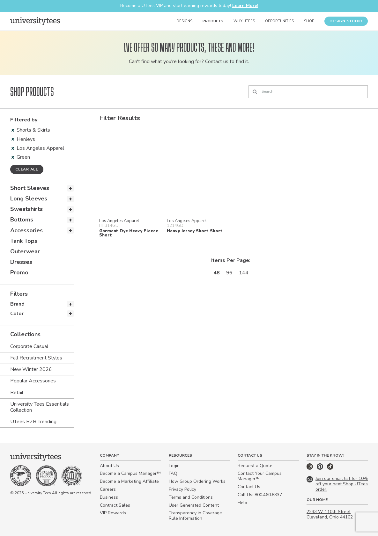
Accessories (26, 230)
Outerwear (25, 251)
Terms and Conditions (191, 497)
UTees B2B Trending (33, 421)
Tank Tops (23, 241)
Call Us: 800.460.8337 (260, 495)
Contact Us (249, 487)
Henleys (23, 139)
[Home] (35, 21)
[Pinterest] (320, 468)
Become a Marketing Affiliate (129, 481)
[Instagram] (310, 468)
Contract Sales (115, 505)
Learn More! (245, 6)
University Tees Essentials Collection (39, 407)
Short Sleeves (29, 188)
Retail (16, 392)
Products (213, 21)
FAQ (173, 473)
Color (17, 313)
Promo (19, 272)
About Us (109, 466)
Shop (309, 21)
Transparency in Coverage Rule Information (195, 515)
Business (109, 497)
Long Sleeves (28, 198)
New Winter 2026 (31, 369)
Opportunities (279, 21)
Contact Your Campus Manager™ (260, 476)
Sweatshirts (26, 209)
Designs (184, 21)
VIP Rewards (113, 513)
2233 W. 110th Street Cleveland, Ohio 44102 (330, 514)
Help (242, 503)
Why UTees (244, 21)
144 (243, 272)
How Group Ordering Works (197, 481)
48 (216, 272)
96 (229, 272)
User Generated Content (194, 505)
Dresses (21, 262)
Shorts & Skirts (30, 130)
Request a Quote (255, 466)
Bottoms (21, 219)
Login (174, 466)
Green (20, 157)
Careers (108, 489)
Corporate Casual (29, 346)
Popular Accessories (33, 380)
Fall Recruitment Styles (36, 357)
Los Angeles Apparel (37, 148)
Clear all (26, 169)
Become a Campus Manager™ (130, 473)
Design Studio (346, 21)
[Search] (308, 91)
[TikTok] (330, 468)
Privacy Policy (182, 489)
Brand (17, 304)
